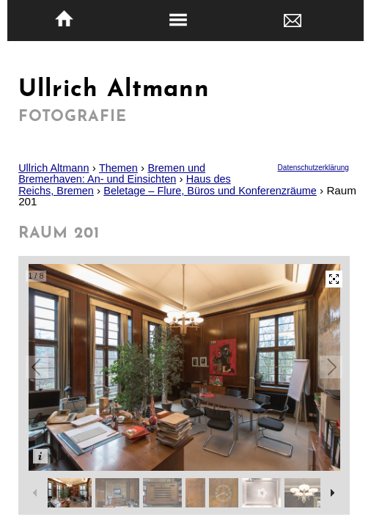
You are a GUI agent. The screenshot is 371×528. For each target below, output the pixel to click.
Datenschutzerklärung (313, 168)
